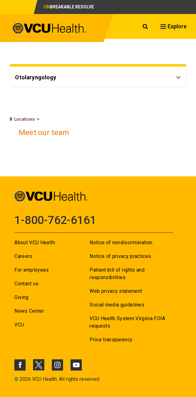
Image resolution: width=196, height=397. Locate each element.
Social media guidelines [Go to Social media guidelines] (117, 305)
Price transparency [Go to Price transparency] (111, 340)
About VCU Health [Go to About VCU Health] (34, 242)
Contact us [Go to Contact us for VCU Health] (26, 284)
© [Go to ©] (16, 379)
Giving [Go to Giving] (21, 297)
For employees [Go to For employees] (31, 270)
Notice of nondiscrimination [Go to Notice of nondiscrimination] (121, 242)
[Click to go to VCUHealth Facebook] (20, 365)
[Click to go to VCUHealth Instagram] (57, 365)
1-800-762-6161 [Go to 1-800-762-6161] (55, 220)
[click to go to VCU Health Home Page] (49, 29)
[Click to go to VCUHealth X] (38, 364)
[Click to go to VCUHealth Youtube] (76, 365)
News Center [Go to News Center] (29, 311)
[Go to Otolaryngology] (98, 78)
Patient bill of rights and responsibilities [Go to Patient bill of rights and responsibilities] (117, 273)
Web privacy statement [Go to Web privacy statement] (116, 291)
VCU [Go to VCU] (19, 325)
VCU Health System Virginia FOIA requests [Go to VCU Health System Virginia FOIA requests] (127, 322)
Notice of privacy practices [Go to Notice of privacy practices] (120, 256)
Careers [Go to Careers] (23, 256)
